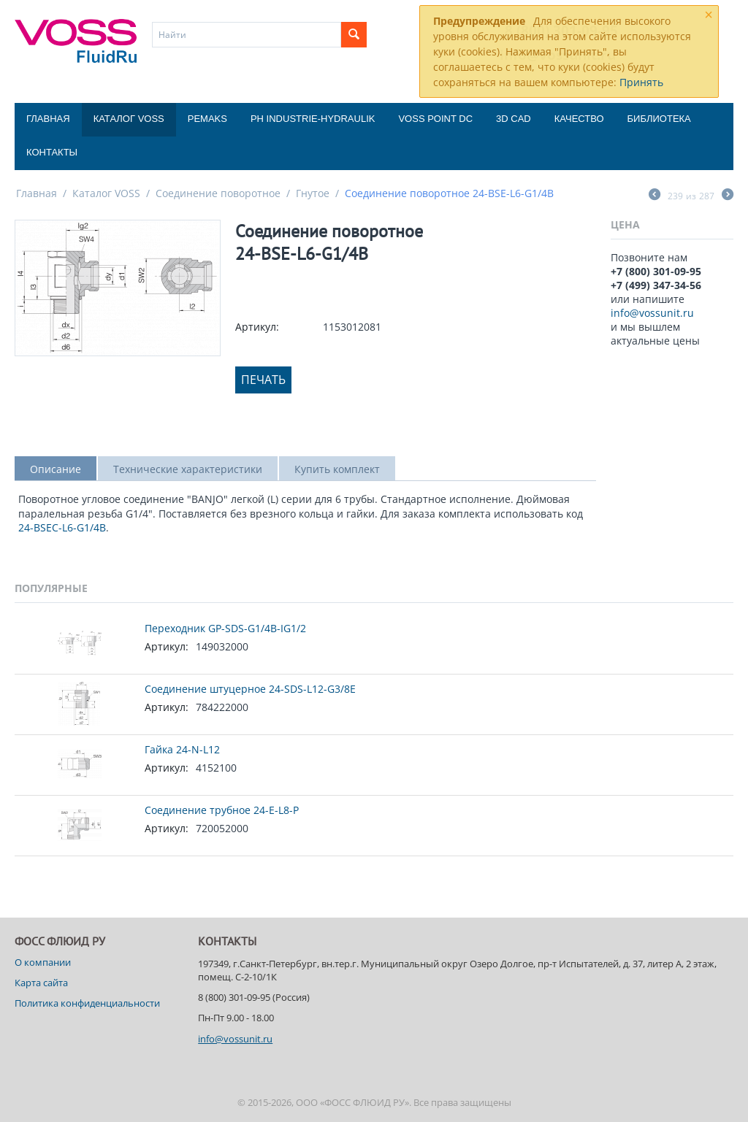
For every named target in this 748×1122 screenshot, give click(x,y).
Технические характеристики (187, 469)
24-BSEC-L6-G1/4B (62, 527)
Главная (48, 118)
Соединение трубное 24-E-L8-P (222, 810)
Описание (55, 469)
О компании (43, 962)
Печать (263, 380)
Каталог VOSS (129, 118)
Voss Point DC (435, 118)
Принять (641, 82)
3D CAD (513, 118)
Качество (579, 118)
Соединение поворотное (218, 193)
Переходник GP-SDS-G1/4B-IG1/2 (225, 628)
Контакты (51, 152)
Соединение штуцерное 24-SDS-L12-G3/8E (250, 689)
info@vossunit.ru (652, 313)
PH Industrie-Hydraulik (313, 118)
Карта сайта (41, 982)
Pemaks (207, 118)
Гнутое (312, 193)
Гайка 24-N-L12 (182, 749)
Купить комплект (337, 469)
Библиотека (659, 118)
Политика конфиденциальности (87, 1003)
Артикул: (257, 327)
